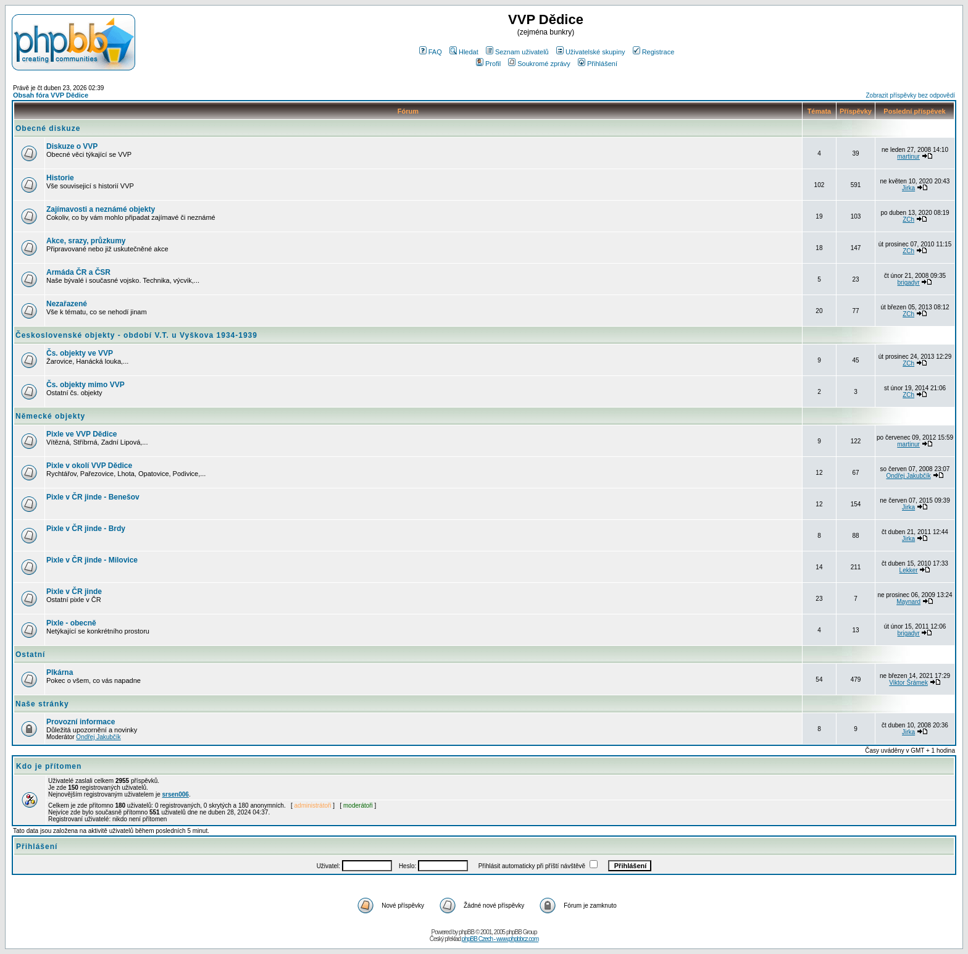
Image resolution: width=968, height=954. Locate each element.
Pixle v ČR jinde (74, 591)
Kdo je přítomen (48, 766)
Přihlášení (597, 63)
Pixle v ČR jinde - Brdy (85, 528)
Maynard (908, 601)
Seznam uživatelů (517, 52)
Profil (488, 63)
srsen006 (175, 794)
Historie (60, 178)
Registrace (654, 52)
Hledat (463, 52)
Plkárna (59, 672)
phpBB (466, 932)
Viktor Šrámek (908, 682)
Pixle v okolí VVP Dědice (89, 465)
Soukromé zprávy (539, 63)
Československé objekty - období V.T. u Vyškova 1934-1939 (136, 335)
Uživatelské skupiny (590, 52)
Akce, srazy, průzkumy (86, 240)
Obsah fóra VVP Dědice (50, 95)
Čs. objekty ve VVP (79, 353)
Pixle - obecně (71, 623)
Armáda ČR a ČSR (78, 272)
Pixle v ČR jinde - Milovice (92, 560)
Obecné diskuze (47, 128)
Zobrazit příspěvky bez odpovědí (910, 95)
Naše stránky (42, 704)
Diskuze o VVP (72, 146)
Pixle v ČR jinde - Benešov (93, 497)
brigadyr (909, 282)
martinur (908, 156)
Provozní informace (80, 722)
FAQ (430, 52)
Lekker (908, 570)
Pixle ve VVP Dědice (81, 434)
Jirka (908, 188)
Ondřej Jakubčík (908, 475)
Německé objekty (50, 416)
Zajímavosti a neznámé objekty (100, 209)
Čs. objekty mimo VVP (85, 384)
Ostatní (30, 654)
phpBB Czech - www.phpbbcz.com (500, 938)
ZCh (908, 219)
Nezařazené (66, 303)
